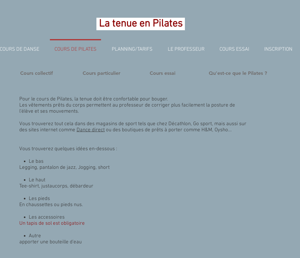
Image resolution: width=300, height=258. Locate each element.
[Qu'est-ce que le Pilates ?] (238, 73)
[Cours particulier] (101, 73)
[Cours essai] (162, 73)
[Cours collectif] (36, 73)
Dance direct (91, 130)
